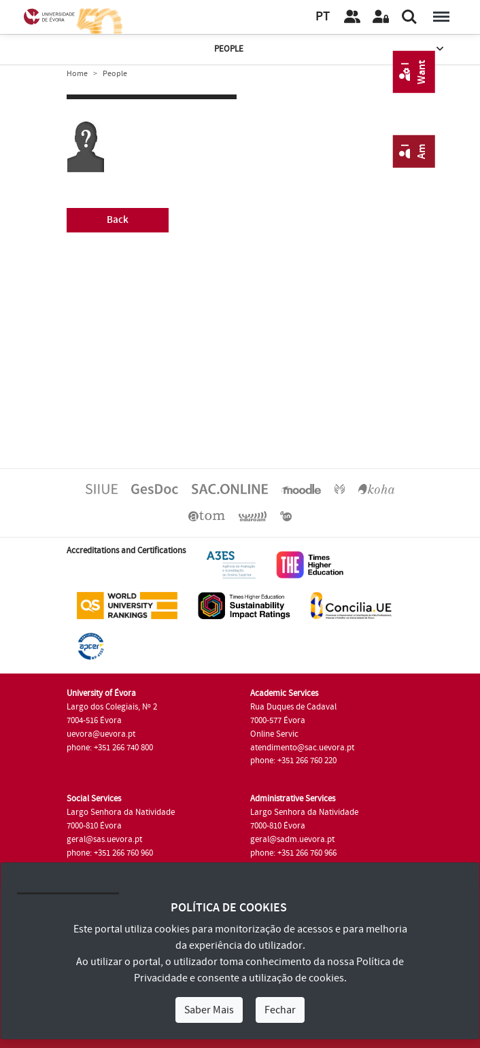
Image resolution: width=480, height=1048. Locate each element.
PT (322, 16)
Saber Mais (209, 1010)
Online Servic (274, 734)
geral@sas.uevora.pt (104, 839)
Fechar (280, 1010)
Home (77, 74)
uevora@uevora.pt (101, 734)
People (330, 49)
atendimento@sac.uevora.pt (302, 747)
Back (117, 219)
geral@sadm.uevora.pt (292, 839)
